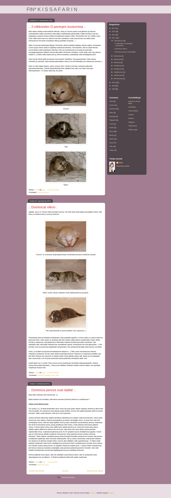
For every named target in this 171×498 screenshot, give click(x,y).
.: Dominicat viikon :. (43, 207)
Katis (121, 163)
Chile (111, 101)
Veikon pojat (132, 130)
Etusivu (65, 471)
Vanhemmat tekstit (95, 471)
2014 (114, 28)
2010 (114, 82)
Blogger (111, 493)
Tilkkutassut (132, 126)
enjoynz (93, 493)
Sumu (111, 143)
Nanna (111, 139)
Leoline (131, 115)
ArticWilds (132, 107)
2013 (114, 31)
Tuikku (111, 150)
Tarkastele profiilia (122, 166)
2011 (114, 38)
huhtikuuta (118, 69)
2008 (114, 89)
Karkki (47, 375)
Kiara (47, 192)
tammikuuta (118, 79)
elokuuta (117, 62)
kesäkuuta (118, 66)
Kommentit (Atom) (68, 477)
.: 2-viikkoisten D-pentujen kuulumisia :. (57, 27)
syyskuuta (118, 59)
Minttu (111, 135)
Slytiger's (131, 122)
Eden (111, 113)
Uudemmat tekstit (36, 471)
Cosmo (111, 105)
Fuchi (111, 124)
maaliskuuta (118, 72)
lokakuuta (117, 56)
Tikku (57, 375)
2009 (114, 86)
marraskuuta (118, 41)
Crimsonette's (133, 111)
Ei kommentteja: (53, 190)
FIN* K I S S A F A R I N (52, 9)
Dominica (40, 192)
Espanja (112, 116)
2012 (114, 35)
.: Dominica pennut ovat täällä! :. (52, 390)
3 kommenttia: (52, 462)
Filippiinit (112, 120)
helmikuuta (118, 75)
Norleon (131, 118)
